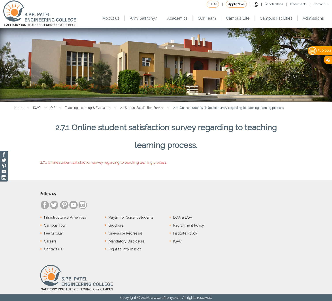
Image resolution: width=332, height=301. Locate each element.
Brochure (116, 225)
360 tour (320, 50)
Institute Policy (185, 233)
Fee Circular (53, 233)
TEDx (213, 4)
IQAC (36, 108)
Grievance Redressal (125, 233)
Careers (50, 241)
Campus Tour (55, 225)
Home (18, 108)
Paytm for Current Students (131, 217)
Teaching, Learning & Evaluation (87, 108)
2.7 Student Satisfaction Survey (141, 108)
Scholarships (274, 4)
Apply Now (236, 4)
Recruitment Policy (188, 225)
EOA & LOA (182, 217)
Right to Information (125, 249)
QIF (52, 108)
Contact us (321, 4)
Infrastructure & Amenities (65, 217)
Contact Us (53, 249)
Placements (298, 4)
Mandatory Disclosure (126, 241)
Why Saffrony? (143, 18)
